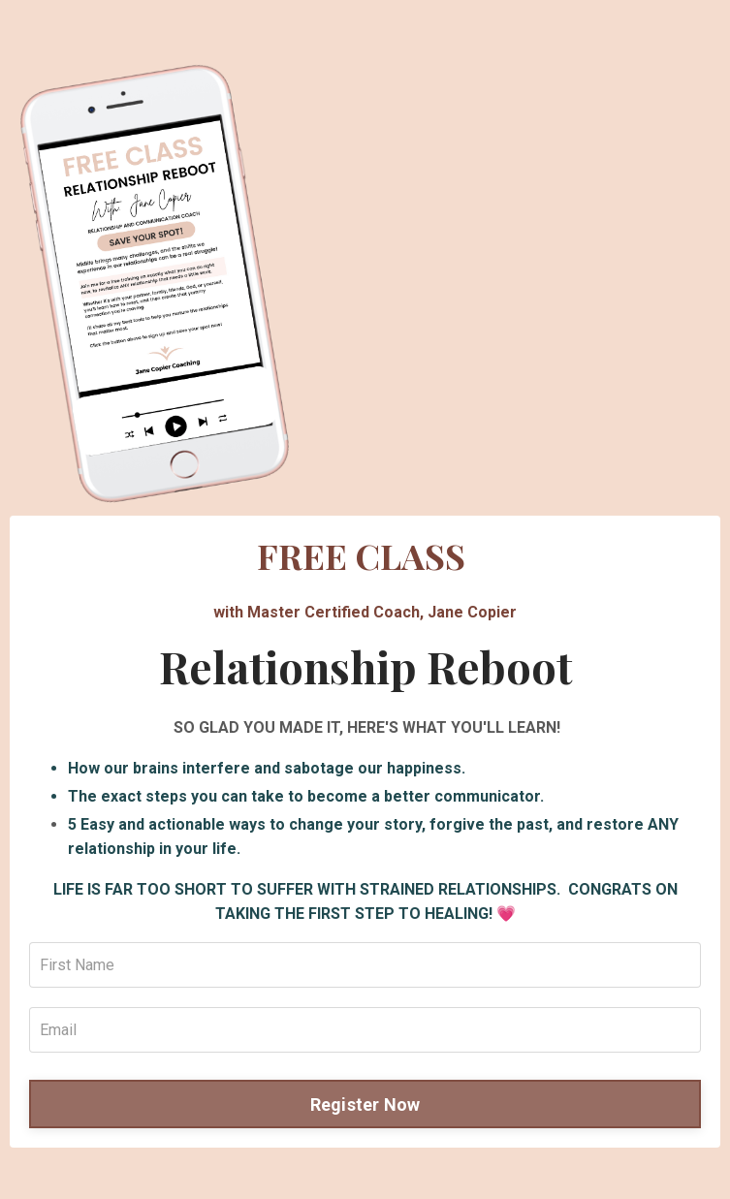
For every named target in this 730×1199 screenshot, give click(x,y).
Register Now (365, 1104)
